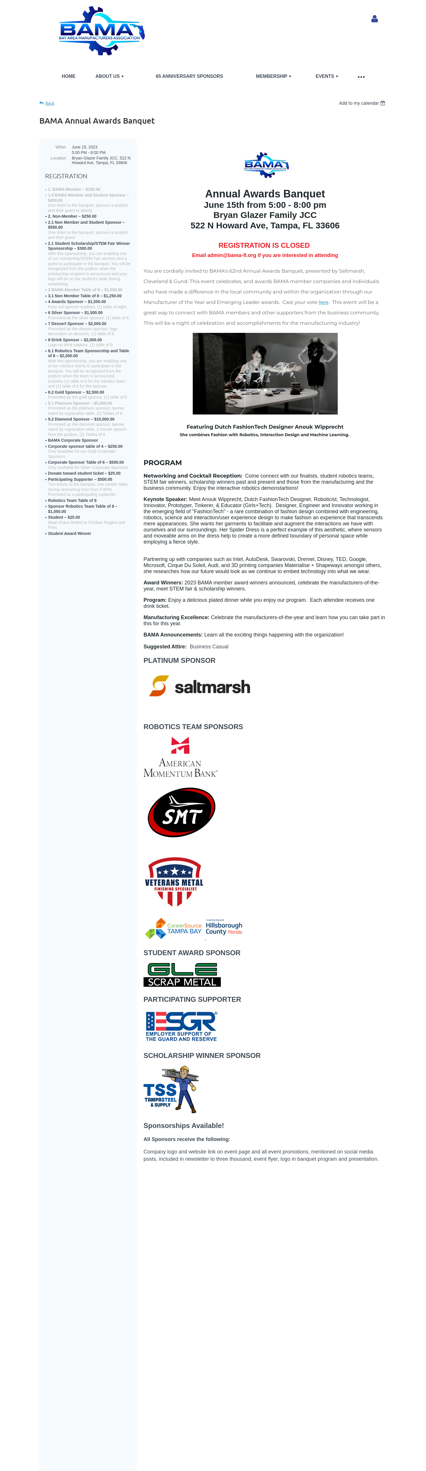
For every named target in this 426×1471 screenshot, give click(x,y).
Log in (375, 19)
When (60, 147)
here (323, 302)
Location (58, 158)
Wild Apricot (321, 1449)
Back (49, 103)
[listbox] (363, 103)
